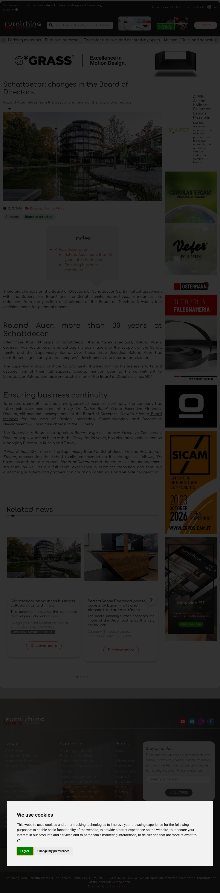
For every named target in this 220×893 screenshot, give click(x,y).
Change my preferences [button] (53, 851)
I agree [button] (25, 851)
